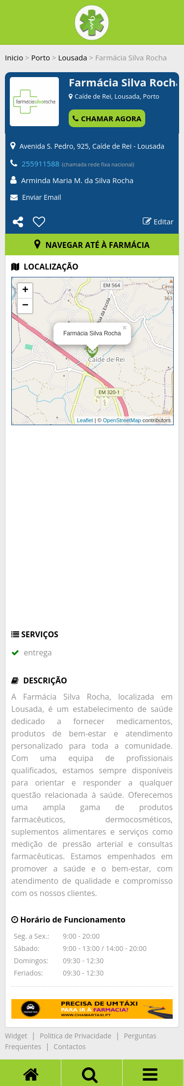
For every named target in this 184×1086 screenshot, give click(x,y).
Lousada (72, 57)
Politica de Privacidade (75, 1035)
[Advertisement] (92, 532)
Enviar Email (41, 197)
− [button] (25, 306)
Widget (16, 1035)
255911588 (40, 163)
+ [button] (25, 290)
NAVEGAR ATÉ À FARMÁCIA (92, 245)
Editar (158, 221)
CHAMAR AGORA (107, 118)
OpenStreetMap (122, 420)
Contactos (69, 1046)
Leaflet (85, 420)
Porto (41, 57)
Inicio (14, 57)
